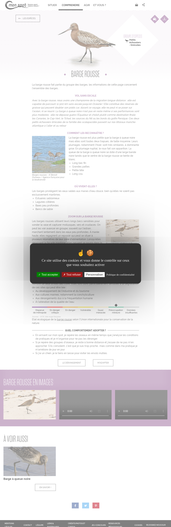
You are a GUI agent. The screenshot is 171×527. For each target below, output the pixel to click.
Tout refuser (72, 274)
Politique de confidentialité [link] (120, 274)
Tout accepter (48, 274)
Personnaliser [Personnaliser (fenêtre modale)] (94, 274)
